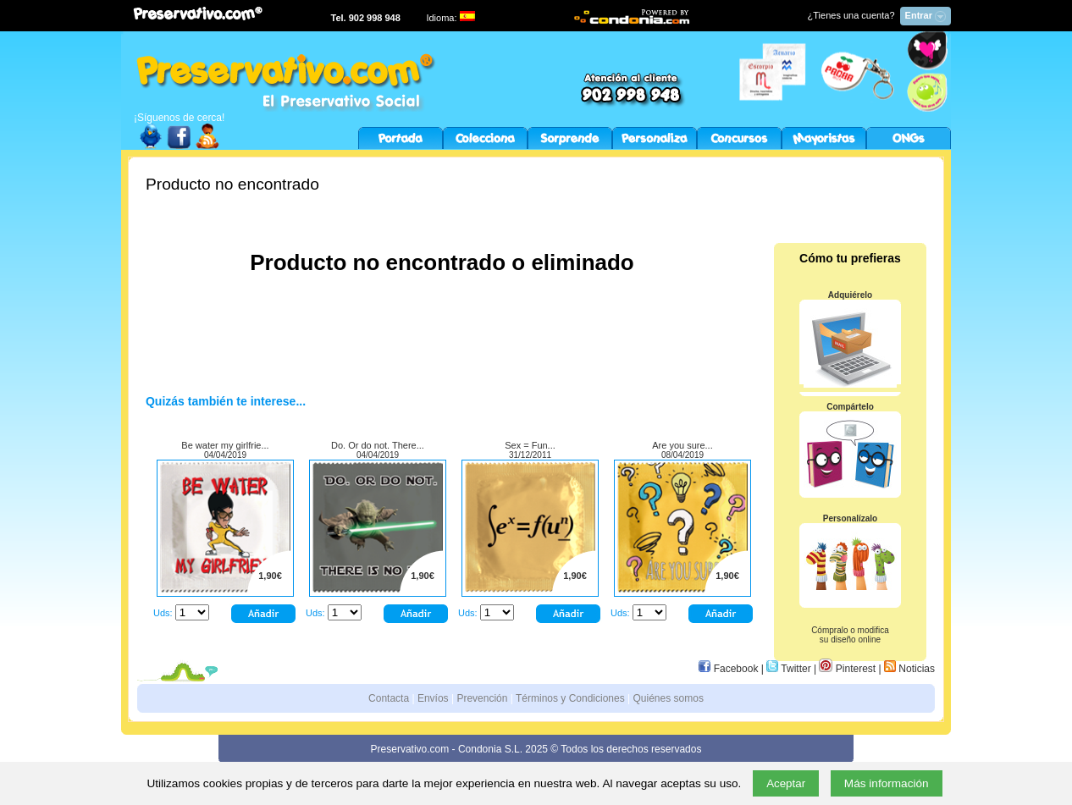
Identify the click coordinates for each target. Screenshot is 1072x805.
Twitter (788, 669)
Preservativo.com (410, 749)
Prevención (481, 698)
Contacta (388, 698)
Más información (886, 783)
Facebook (728, 669)
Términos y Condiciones (570, 698)
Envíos (433, 698)
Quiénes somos (668, 698)
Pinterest (847, 669)
